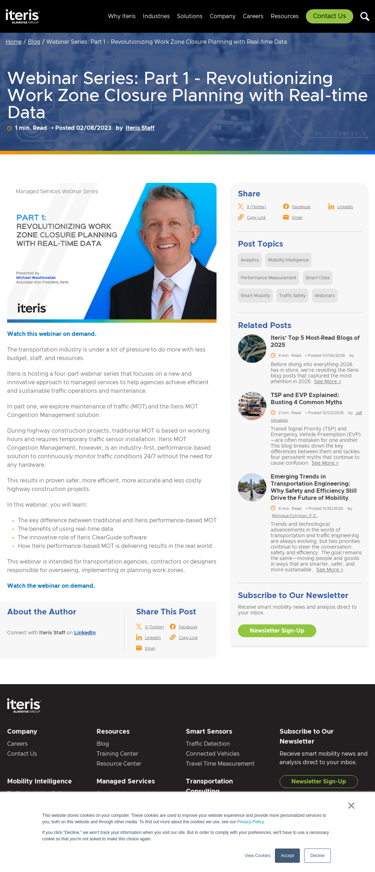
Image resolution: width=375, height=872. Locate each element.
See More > (327, 381)
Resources (285, 16)
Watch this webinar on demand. (52, 334)
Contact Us (329, 16)
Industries (156, 16)
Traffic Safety (292, 296)
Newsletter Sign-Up (277, 631)
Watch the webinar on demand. (51, 586)
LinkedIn (85, 632)
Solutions (190, 16)
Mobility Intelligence (288, 260)
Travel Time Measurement (220, 764)
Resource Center (119, 764)
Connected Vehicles (213, 754)
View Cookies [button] (257, 855)
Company (223, 16)
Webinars (325, 296)
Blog (34, 42)
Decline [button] (317, 855)
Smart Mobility (255, 296)
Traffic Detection (208, 744)
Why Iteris (122, 16)
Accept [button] (287, 855)
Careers (253, 16)
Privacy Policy (250, 821)
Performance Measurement (268, 278)
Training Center (117, 754)
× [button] (351, 805)
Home (14, 42)
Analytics (250, 260)
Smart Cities (318, 278)
